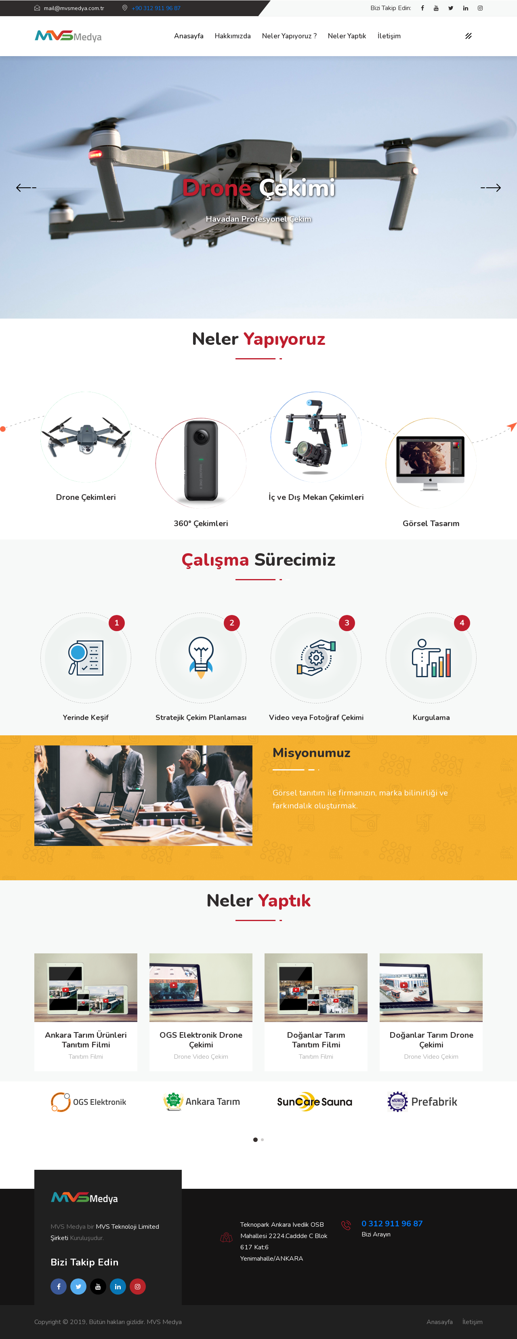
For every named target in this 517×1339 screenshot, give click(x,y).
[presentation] (26, 188)
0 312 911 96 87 (392, 1223)
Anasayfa (189, 36)
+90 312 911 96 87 (156, 8)
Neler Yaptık (347, 36)
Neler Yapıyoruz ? (289, 36)
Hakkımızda (233, 36)
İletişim (389, 36)
